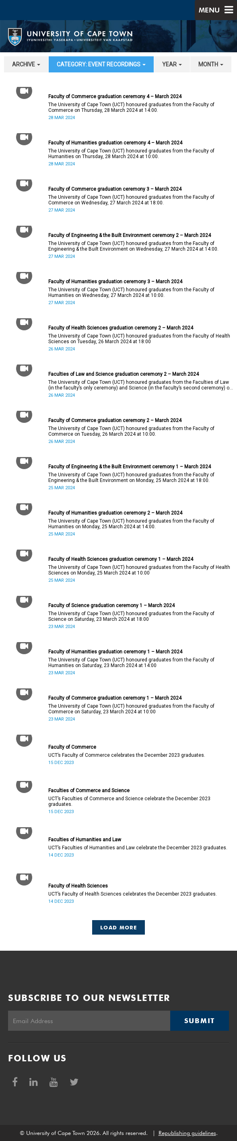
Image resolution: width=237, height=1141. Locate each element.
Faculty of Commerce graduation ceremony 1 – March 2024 (114, 698)
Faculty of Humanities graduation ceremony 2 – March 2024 (115, 513)
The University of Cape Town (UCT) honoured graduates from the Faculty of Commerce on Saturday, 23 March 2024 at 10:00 (131, 709)
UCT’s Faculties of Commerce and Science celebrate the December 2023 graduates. (129, 801)
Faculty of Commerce (72, 747)
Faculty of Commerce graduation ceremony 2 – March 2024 (114, 420)
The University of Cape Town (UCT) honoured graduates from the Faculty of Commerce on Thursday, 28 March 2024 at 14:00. (131, 107)
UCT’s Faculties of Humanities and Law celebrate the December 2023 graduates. (137, 848)
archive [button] (26, 64)
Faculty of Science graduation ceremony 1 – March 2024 (111, 605)
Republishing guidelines (187, 1133)
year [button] (172, 64)
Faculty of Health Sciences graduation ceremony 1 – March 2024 (120, 559)
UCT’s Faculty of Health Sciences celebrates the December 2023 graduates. (132, 894)
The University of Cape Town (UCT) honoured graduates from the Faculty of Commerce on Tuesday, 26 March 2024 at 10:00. (131, 431)
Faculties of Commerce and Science (89, 790)
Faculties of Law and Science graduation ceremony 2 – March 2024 (123, 374)
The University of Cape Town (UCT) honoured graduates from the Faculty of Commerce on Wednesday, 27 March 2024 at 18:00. (131, 200)
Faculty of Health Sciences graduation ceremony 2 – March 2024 (120, 328)
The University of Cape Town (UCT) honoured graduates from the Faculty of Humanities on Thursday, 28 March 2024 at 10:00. (131, 153)
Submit (199, 1021)
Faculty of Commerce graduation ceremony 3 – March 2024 (114, 189)
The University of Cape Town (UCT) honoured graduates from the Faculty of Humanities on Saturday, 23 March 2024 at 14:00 (131, 662)
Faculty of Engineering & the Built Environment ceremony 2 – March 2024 (129, 235)
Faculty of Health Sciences (78, 886)
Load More (118, 927)
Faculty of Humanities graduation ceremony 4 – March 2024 (115, 143)
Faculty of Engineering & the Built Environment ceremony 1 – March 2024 (129, 467)
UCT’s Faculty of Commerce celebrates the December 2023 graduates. (126, 755)
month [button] (210, 64)
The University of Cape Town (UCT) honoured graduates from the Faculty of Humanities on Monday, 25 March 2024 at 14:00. (131, 523)
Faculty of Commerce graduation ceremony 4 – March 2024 (114, 96)
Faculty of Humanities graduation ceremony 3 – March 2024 (115, 281)
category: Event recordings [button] (101, 64)
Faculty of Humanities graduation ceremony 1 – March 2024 (115, 652)
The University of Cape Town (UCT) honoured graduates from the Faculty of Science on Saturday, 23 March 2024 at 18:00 (131, 616)
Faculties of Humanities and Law (84, 839)
